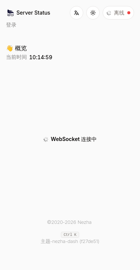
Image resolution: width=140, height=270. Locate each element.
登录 (11, 24)
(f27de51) (89, 241)
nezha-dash (65, 241)
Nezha (84, 222)
